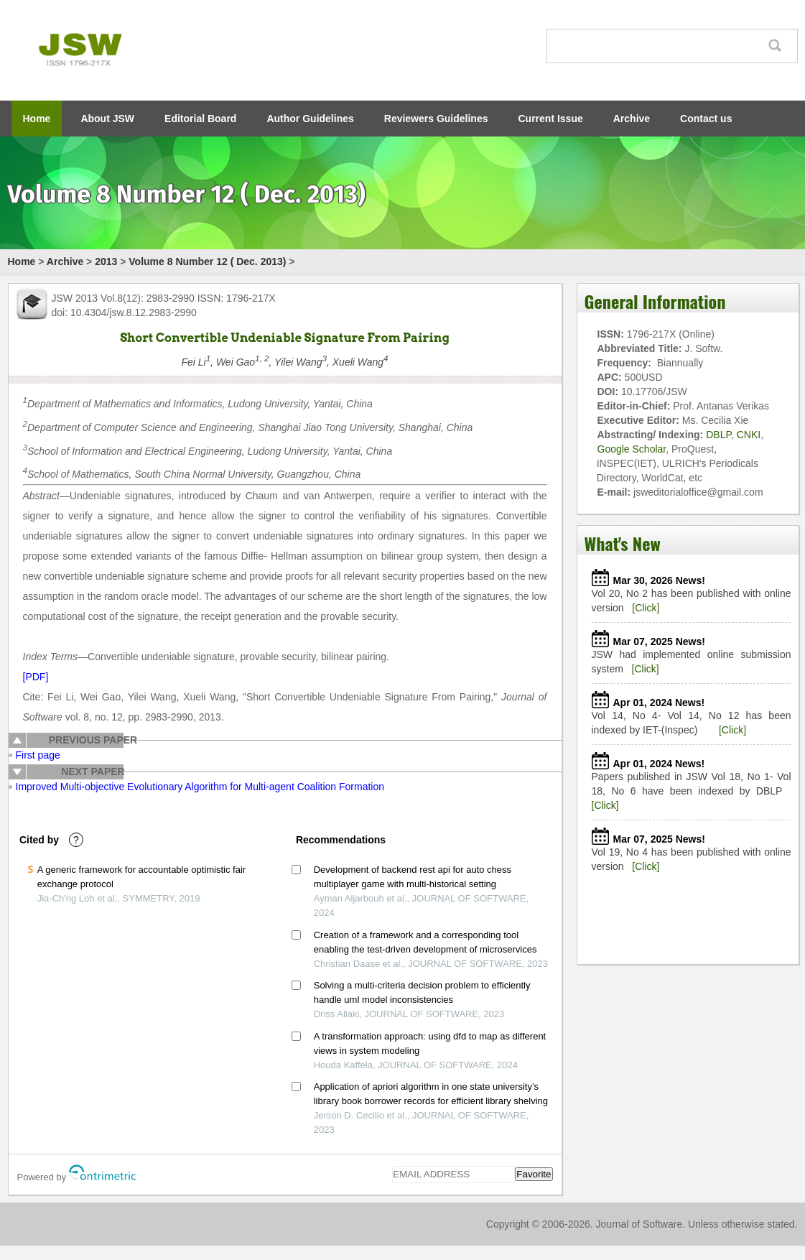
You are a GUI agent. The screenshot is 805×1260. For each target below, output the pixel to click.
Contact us (706, 118)
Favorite (533, 1174)
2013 (106, 261)
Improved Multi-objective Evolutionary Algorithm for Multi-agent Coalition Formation (200, 786)
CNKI (748, 434)
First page (38, 755)
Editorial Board (200, 118)
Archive (631, 118)
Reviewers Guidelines (436, 118)
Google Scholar (631, 449)
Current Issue (550, 118)
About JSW (107, 118)
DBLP (718, 434)
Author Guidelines (309, 118)
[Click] (645, 607)
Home (37, 118)
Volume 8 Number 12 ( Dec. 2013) (207, 261)
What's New (623, 543)
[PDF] (36, 676)
